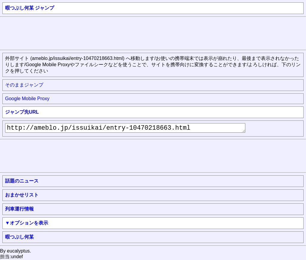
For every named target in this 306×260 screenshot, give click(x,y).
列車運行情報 (19, 208)
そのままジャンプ (24, 84)
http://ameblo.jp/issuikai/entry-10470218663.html (125, 128)
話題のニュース (22, 180)
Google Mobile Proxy (27, 98)
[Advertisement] (109, 32)
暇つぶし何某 (19, 236)
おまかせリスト (22, 194)
